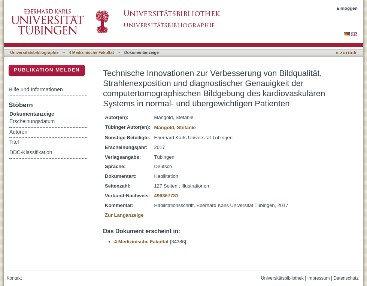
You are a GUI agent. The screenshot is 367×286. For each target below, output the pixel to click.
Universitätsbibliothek (282, 278)
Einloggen (347, 8)
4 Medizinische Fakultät (91, 52)
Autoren (18, 132)
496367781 (166, 195)
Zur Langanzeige (124, 215)
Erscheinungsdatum (32, 121)
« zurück (346, 52)
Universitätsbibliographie (34, 52)
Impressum (318, 278)
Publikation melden (47, 70)
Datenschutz (345, 278)
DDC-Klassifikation (30, 152)
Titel (14, 142)
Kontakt (14, 278)
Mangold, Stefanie (175, 127)
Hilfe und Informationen (36, 89)
